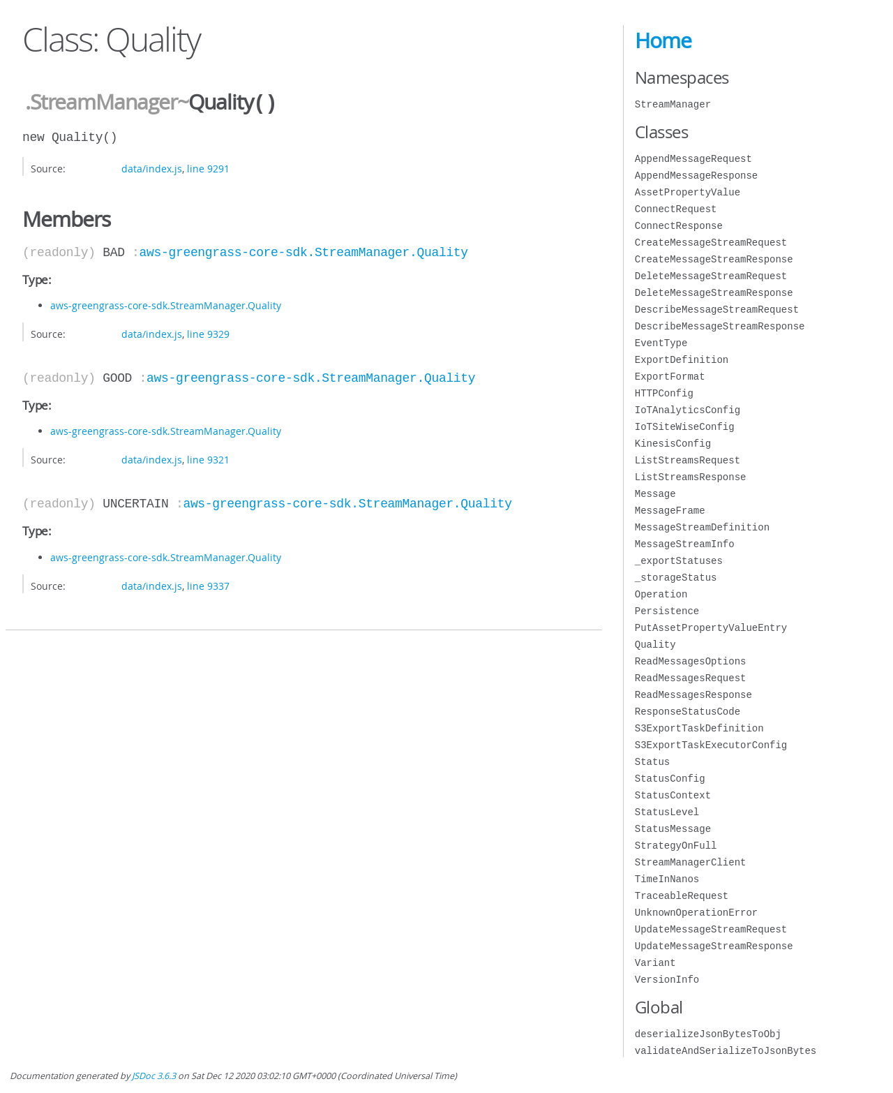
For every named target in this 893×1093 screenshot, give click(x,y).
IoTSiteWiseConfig (685, 426)
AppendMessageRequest (693, 158)
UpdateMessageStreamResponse (714, 946)
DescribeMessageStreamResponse (720, 326)
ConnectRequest (676, 209)
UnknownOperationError (696, 912)
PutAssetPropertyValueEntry (711, 627)
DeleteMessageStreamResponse (714, 292)
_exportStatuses (679, 560)
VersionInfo (667, 979)
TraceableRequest (681, 895)
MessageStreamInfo (685, 544)
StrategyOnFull (676, 845)
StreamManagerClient (690, 862)
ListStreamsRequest (687, 460)
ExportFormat (670, 376)
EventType (661, 343)
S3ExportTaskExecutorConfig (711, 745)
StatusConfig (670, 778)
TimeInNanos (667, 879)
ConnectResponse (679, 225)
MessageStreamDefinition (702, 527)
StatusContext (673, 795)
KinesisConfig (673, 443)
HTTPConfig (664, 393)
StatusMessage (673, 828)
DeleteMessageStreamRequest (711, 276)
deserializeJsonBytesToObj (708, 1034)
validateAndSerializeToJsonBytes (725, 1050)
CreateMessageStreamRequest (711, 242)
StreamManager (673, 104)
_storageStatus (676, 577)
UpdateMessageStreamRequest (711, 929)
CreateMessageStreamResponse (714, 259)
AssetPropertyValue (687, 192)
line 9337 (208, 584)
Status (652, 761)
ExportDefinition (681, 359)
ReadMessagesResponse (693, 694)
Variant (655, 962)
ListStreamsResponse (690, 477)
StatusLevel (667, 812)
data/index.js (151, 167)
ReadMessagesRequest (690, 678)
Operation (661, 594)
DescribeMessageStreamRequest (717, 309)
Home (663, 40)
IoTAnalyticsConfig (687, 410)
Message (655, 493)
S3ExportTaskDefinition (699, 728)
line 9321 (208, 458)
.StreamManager (101, 103)
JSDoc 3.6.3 (154, 1076)
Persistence (667, 611)
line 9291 (208, 167)
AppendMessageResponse (696, 175)
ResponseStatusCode (687, 711)
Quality (655, 644)
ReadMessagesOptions (690, 661)
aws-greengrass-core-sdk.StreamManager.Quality (304, 251)
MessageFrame (670, 510)
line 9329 (208, 332)
